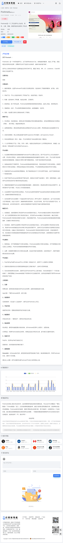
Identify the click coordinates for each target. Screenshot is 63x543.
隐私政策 (37, 517)
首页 (3, 8)
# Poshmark (11, 46)
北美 (11, 8)
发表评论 (56, 475)
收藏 (4, 19)
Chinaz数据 (10, 406)
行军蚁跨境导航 (14, 538)
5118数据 (52, 404)
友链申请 (40, 518)
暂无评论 (6, 453)
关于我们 (24, 517)
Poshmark (5, 61)
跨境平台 (7, 8)
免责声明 (31, 517)
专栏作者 (27, 518)
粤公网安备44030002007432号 (37, 538)
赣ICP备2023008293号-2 (23, 538)
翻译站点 (12, 12)
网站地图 (34, 518)
